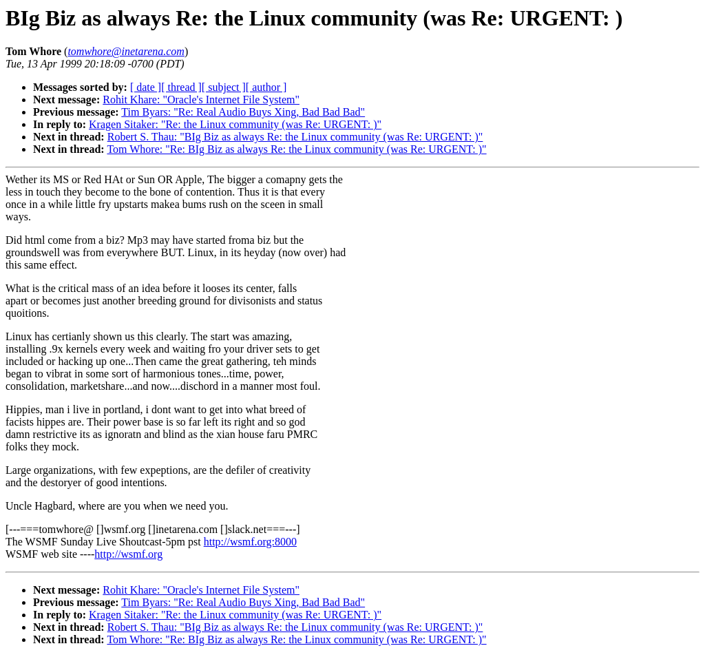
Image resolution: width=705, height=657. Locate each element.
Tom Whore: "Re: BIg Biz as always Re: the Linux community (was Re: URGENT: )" (296, 149)
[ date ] (145, 87)
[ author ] (266, 87)
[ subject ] (224, 87)
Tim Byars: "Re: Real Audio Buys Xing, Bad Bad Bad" (243, 112)
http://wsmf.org (128, 554)
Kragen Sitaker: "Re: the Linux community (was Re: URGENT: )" (235, 124)
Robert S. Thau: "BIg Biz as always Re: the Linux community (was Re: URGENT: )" (295, 137)
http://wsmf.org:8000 (250, 542)
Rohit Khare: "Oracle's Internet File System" (201, 99)
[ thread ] (181, 87)
